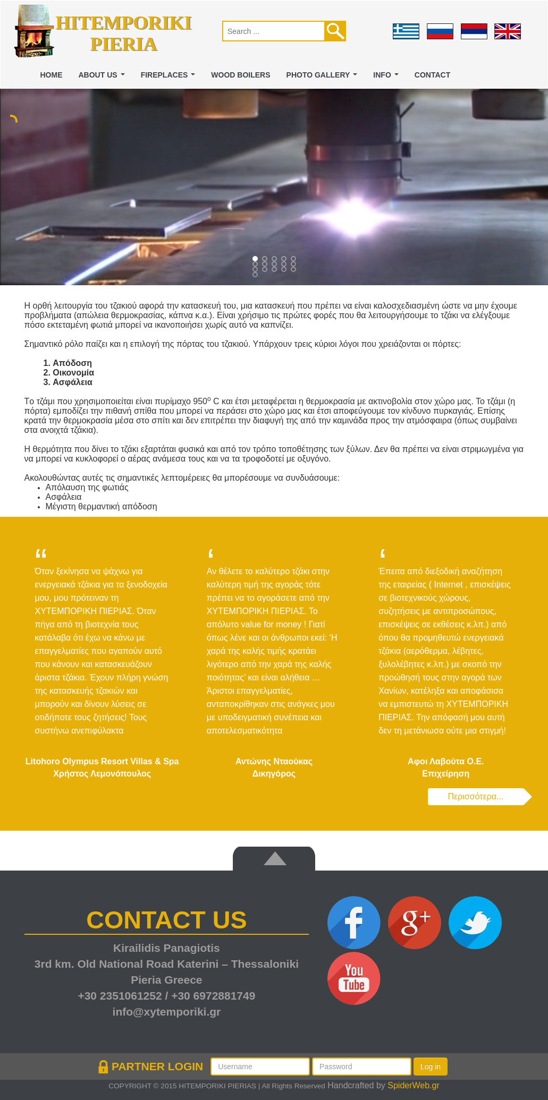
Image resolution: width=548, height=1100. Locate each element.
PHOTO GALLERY (323, 78)
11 (265, 270)
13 (285, 270)
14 (294, 270)
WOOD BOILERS (240, 75)
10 (256, 270)
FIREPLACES (170, 78)
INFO (387, 78)
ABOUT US (104, 78)
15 (256, 275)
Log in (430, 1066)
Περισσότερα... (476, 796)
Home (51, 75)
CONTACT (432, 75)
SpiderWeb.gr (413, 1085)
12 (275, 270)
